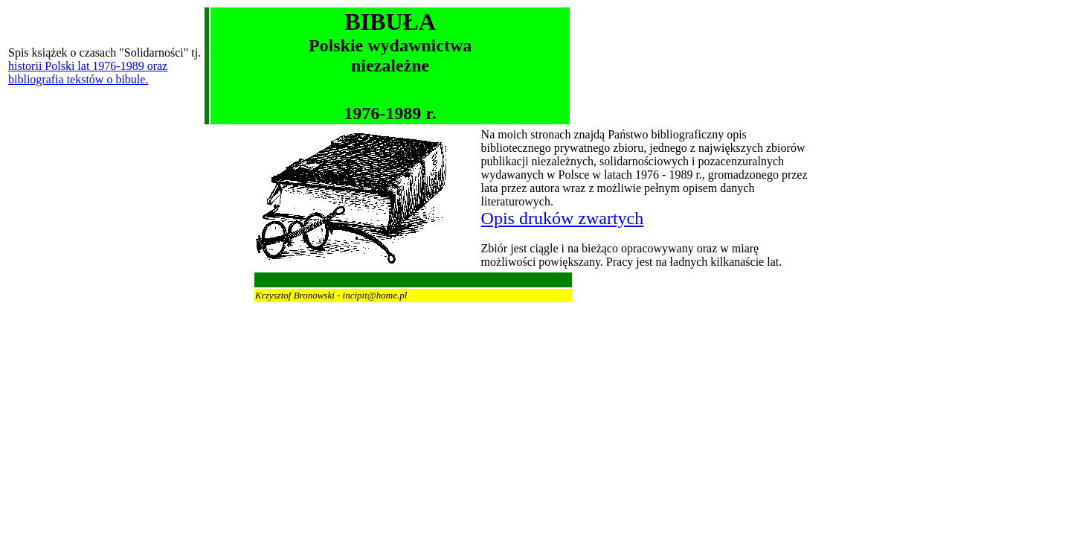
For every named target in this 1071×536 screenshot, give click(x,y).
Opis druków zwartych (562, 218)
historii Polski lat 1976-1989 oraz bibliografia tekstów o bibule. (87, 73)
